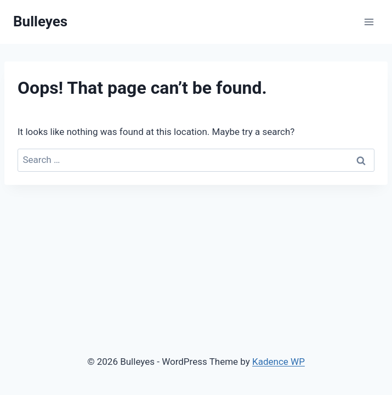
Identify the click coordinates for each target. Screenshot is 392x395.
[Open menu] (369, 21)
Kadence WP (278, 361)
